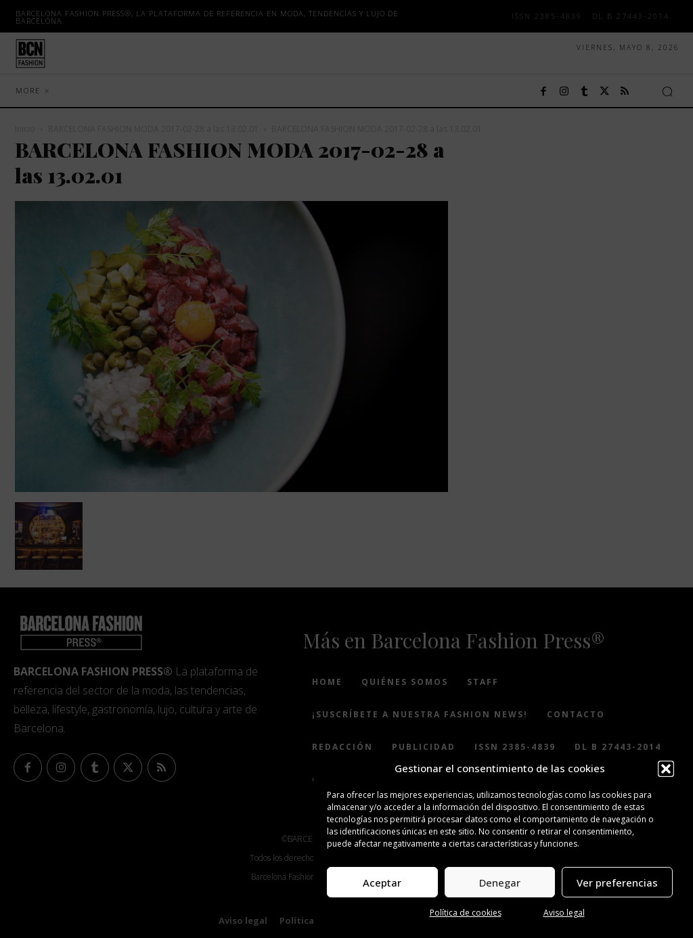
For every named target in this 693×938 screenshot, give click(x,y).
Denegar (499, 882)
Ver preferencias (617, 882)
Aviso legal (564, 912)
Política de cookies (465, 912)
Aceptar (382, 882)
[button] (666, 769)
